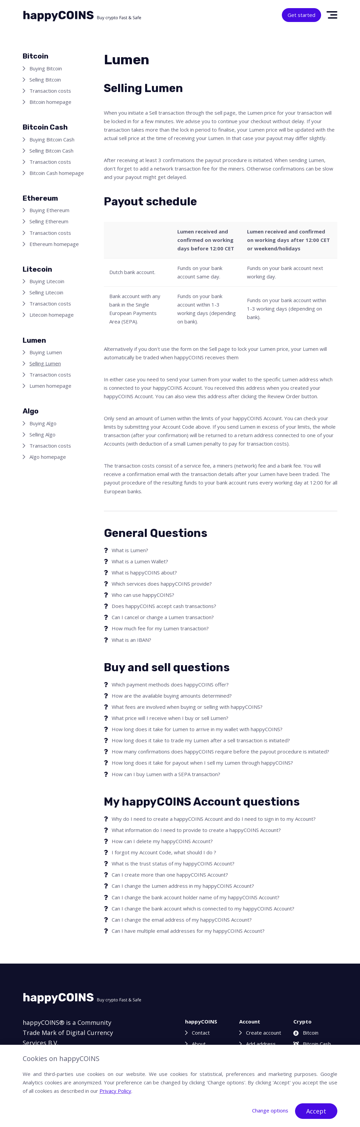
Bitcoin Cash (312, 1043)
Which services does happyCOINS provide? (162, 583)
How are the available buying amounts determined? (172, 695)
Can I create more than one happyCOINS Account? (170, 874)
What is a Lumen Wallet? (140, 561)
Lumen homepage (50, 385)
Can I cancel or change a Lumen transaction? (163, 617)
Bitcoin (305, 1032)
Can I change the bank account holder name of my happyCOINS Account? (195, 897)
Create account (263, 1032)
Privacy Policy (115, 1090)
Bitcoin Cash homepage (56, 173)
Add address (261, 1043)
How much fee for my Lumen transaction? (160, 628)
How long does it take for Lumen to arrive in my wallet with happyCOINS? (197, 729)
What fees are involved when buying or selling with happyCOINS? (187, 706)
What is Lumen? (130, 550)
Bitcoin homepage (50, 101)
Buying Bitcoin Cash (51, 139)
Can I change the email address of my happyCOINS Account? (182, 919)
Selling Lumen (45, 363)
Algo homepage (47, 456)
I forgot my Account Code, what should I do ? (164, 852)
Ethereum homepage (54, 244)
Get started (301, 15)
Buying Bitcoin (45, 68)
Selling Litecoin (46, 292)
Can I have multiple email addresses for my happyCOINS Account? (188, 930)
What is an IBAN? (131, 639)
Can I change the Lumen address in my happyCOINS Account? (183, 885)
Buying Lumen (45, 352)
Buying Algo (43, 423)
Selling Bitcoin (45, 79)
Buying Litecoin (46, 281)
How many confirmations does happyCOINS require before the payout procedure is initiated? (220, 751)
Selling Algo (42, 434)
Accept (316, 1111)
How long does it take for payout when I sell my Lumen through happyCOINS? (202, 762)
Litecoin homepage (51, 314)
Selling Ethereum (48, 221)
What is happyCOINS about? (144, 572)
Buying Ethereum (49, 210)
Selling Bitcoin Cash (51, 150)
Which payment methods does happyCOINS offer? (170, 684)
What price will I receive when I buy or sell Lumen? (170, 718)
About (199, 1043)
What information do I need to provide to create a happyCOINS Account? (196, 830)
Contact (201, 1032)
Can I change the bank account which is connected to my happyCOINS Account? (203, 908)
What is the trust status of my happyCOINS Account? (173, 863)
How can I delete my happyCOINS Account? (162, 841)
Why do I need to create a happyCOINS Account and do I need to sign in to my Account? (214, 818)
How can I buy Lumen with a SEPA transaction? (166, 774)
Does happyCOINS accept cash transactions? (164, 606)
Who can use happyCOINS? (143, 594)
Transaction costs (50, 90)
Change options (270, 1110)
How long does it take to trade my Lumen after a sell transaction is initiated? (201, 740)
